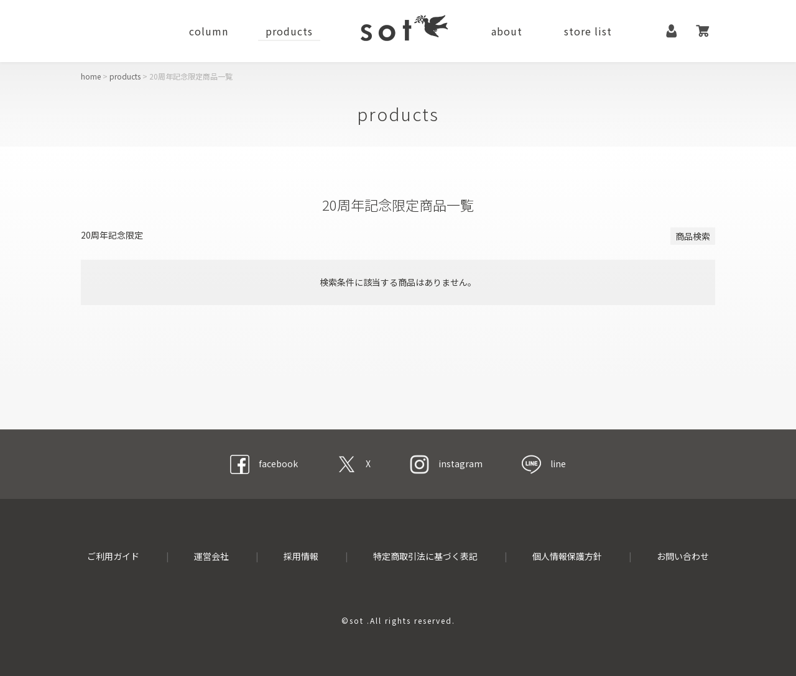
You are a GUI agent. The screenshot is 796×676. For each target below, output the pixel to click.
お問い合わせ (683, 556)
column (208, 31)
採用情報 (301, 556)
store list (588, 31)
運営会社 (211, 556)
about (506, 31)
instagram (446, 463)
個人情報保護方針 (567, 556)
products (289, 31)
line (544, 463)
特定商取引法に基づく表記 (425, 556)
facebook (264, 463)
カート (702, 31)
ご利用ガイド (113, 556)
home (91, 76)
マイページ (671, 31)
